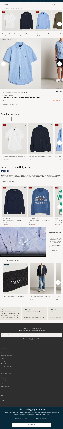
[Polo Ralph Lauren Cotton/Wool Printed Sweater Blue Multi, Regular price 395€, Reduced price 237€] (41, 206)
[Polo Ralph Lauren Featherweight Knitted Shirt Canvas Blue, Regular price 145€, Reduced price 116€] (43, 23)
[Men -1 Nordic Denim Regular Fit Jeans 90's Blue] (42, 278)
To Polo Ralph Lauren (10, 181)
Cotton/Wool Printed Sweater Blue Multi (39, 220)
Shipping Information (6, 378)
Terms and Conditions (6, 355)
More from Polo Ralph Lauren (17, 167)
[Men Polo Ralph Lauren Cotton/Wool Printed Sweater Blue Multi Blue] (40, 201)
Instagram (3, 400)
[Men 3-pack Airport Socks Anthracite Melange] (15, 278)
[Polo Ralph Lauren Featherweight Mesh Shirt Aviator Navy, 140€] (26, 23)
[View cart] (57, 4)
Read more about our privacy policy (31, 339)
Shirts (9, 39)
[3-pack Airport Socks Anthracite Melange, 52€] (15, 281)
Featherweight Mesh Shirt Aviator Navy (25, 33)
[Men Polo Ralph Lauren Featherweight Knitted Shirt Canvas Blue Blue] (43, 20)
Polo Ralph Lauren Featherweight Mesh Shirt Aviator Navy (40, 156)
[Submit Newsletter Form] (60, 334)
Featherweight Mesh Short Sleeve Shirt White (9, 33)
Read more (54, 250)
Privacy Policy (4, 361)
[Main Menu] (60, 4)
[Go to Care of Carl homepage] (7, 4)
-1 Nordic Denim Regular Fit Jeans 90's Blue (40, 296)
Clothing (4, 39)
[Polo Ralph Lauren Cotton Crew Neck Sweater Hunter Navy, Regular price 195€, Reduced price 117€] (14, 206)
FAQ (2, 383)
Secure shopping (5, 363)
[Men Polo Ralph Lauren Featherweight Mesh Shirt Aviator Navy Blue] (26, 20)
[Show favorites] (55, 4)
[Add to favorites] (25, 125)
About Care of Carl (5, 352)
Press (2, 358)
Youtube (3, 405)
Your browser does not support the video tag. (23, 242)
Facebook (3, 403)
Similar (10, 114)
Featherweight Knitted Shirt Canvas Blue (43, 33)
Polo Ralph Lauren (6, 32)
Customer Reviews (5, 386)
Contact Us (4, 380)
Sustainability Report (6, 366)
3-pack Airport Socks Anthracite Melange (14, 296)
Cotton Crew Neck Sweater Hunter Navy (12, 220)
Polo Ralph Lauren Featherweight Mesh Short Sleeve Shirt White (14, 156)
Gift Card (3, 389)
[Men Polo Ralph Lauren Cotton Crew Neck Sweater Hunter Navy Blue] (14, 201)
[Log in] (52, 4)
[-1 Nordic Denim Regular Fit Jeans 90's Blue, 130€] (42, 281)
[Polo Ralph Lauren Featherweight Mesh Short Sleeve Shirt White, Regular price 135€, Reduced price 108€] (9, 23)
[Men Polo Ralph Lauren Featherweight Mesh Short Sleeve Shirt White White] (10, 20)
